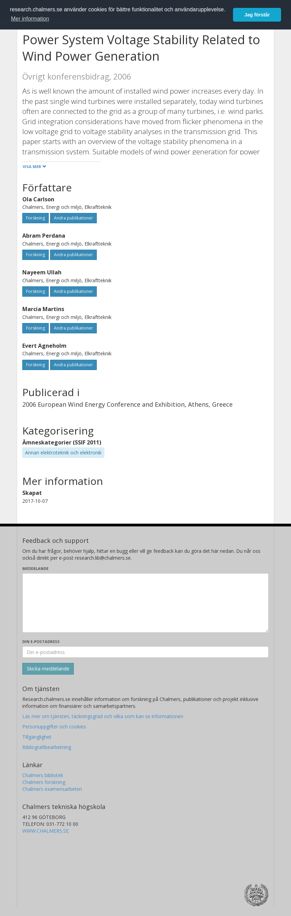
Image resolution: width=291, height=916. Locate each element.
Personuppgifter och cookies (54, 726)
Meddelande (35, 568)
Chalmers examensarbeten (52, 789)
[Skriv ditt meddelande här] (145, 603)
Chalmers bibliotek (42, 775)
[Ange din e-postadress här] (145, 652)
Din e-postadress (41, 641)
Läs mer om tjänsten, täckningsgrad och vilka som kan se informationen (102, 716)
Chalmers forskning (43, 782)
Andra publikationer (73, 218)
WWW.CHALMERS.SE (45, 831)
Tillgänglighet (36, 737)
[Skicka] (48, 669)
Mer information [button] (30, 19)
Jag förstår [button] (257, 14)
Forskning (35, 218)
